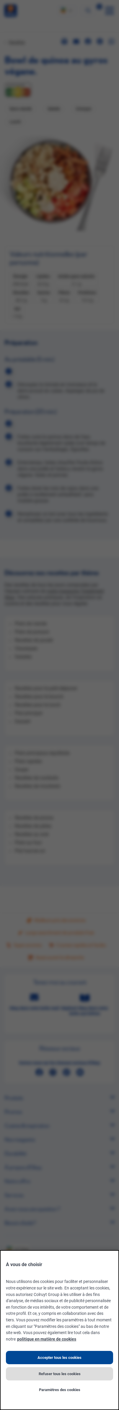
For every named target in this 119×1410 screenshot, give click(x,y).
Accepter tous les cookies (59, 1357)
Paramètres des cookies (59, 1389)
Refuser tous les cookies (60, 1373)
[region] (59, 1330)
